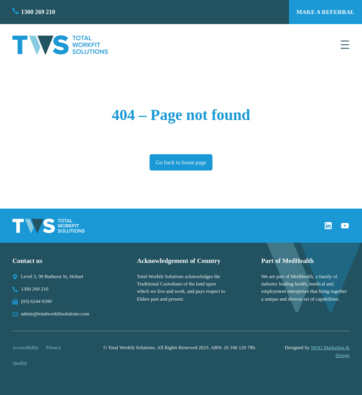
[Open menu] (345, 45)
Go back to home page (181, 162)
